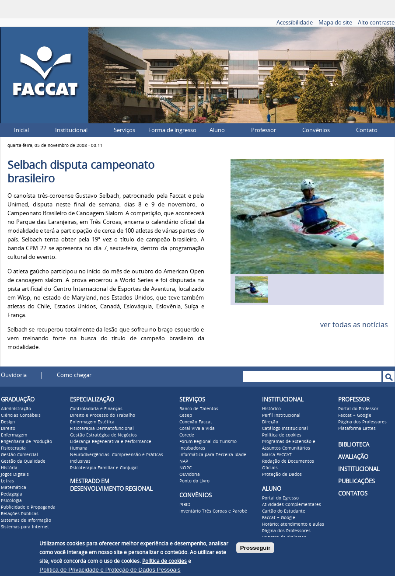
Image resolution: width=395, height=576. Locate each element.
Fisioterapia (13, 448)
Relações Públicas (19, 514)
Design (8, 422)
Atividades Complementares (291, 504)
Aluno (217, 130)
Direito (8, 428)
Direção (270, 422)
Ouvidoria (14, 375)
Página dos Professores (286, 531)
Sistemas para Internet (25, 527)
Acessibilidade (294, 22)
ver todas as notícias (354, 325)
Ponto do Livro (194, 481)
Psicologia (11, 500)
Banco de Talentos (198, 409)
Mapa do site (335, 22)
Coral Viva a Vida (197, 428)
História (9, 468)
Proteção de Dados (282, 474)
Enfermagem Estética (92, 422)
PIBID (184, 504)
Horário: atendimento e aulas (293, 524)
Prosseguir (255, 548)
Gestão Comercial (19, 454)
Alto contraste (376, 22)
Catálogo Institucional (285, 428)
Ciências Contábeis (21, 415)
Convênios (316, 130)
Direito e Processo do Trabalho (102, 415)
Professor (263, 130)
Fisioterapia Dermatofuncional (102, 428)
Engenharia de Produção (26, 441)
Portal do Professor (358, 409)
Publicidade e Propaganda (28, 507)
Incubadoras (192, 448)
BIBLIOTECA (353, 444)
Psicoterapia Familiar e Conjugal (104, 468)
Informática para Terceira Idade (212, 454)
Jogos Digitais (15, 474)
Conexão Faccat (195, 422)
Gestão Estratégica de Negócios (103, 435)
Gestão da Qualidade (23, 461)
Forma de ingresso (172, 130)
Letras (7, 481)
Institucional (71, 130)
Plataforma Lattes (357, 428)
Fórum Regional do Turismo (208, 441)
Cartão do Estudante (283, 511)
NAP (183, 461)
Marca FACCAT (277, 454)
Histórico (271, 409)
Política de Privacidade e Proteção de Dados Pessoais (109, 569)
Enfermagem (14, 435)
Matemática (13, 487)
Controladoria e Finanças (96, 409)
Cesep (185, 415)
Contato (367, 130)
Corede (186, 435)
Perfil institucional (281, 415)
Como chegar (74, 375)
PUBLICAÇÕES (356, 481)
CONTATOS (352, 493)
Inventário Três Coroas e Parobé (213, 511)
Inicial (21, 130)
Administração (16, 409)
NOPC (185, 468)
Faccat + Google (278, 517)
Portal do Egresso (280, 498)
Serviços (124, 130)
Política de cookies (281, 435)
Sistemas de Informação (26, 520)
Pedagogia (11, 494)
